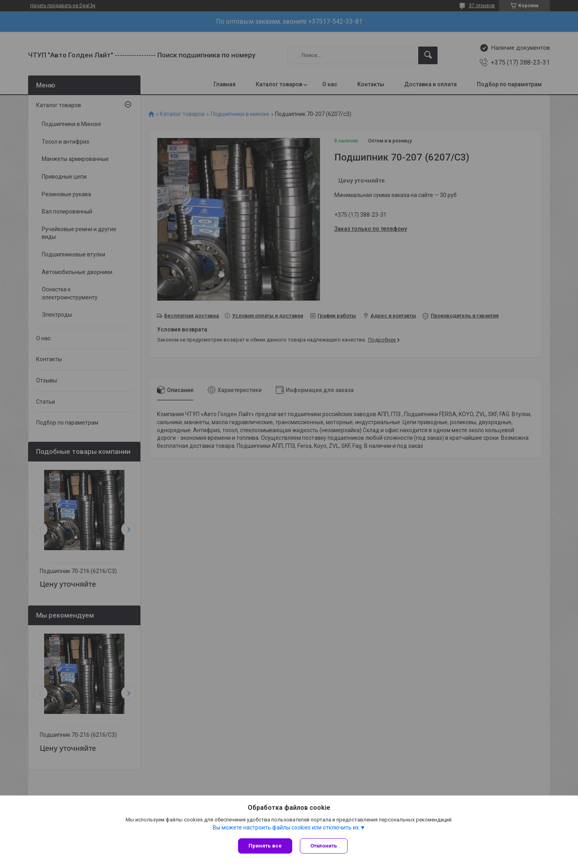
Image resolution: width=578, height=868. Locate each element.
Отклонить (324, 846)
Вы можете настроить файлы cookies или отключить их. (286, 827)
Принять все (265, 846)
